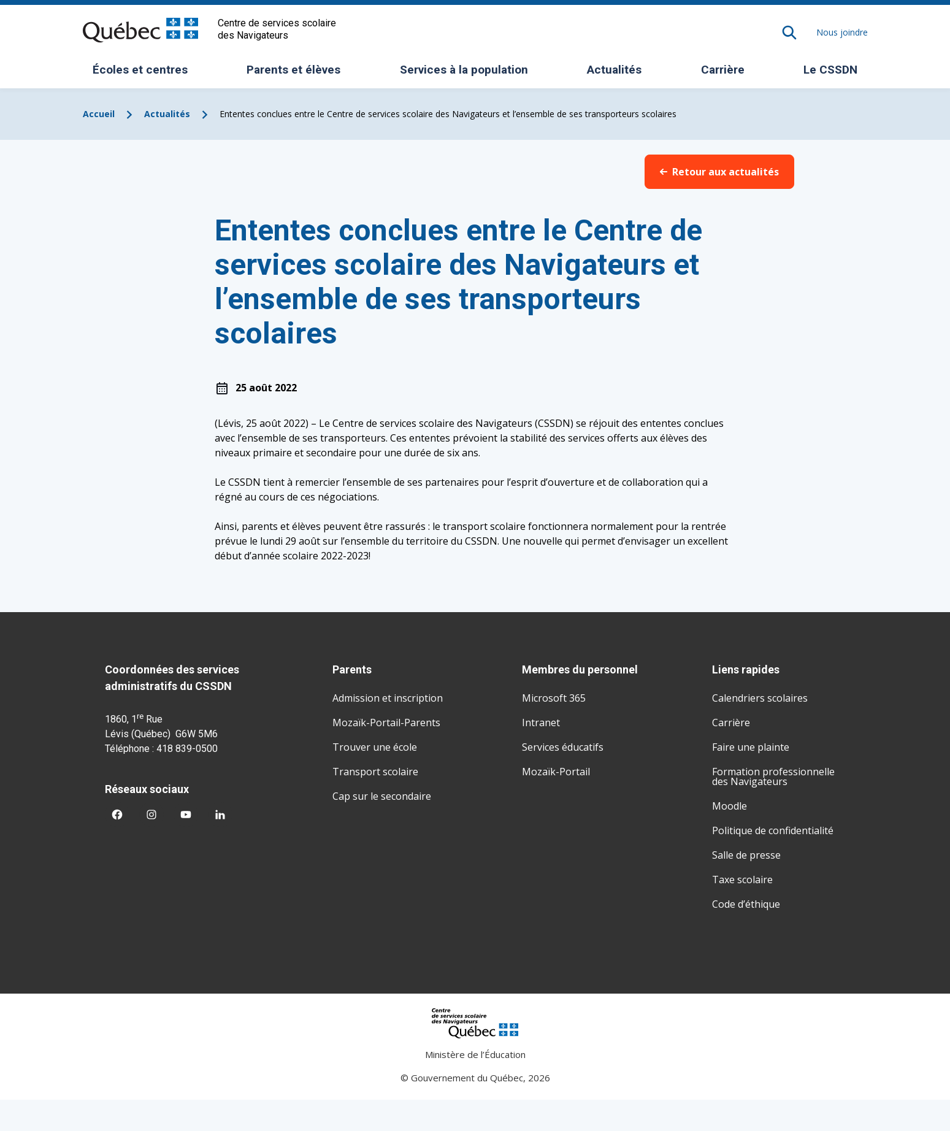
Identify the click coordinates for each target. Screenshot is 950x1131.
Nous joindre (842, 32)
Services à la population (468, 74)
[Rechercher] (789, 32)
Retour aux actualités (719, 171)
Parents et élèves (298, 74)
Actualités (614, 70)
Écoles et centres (144, 74)
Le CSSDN (835, 74)
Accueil (99, 114)
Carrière (723, 70)
